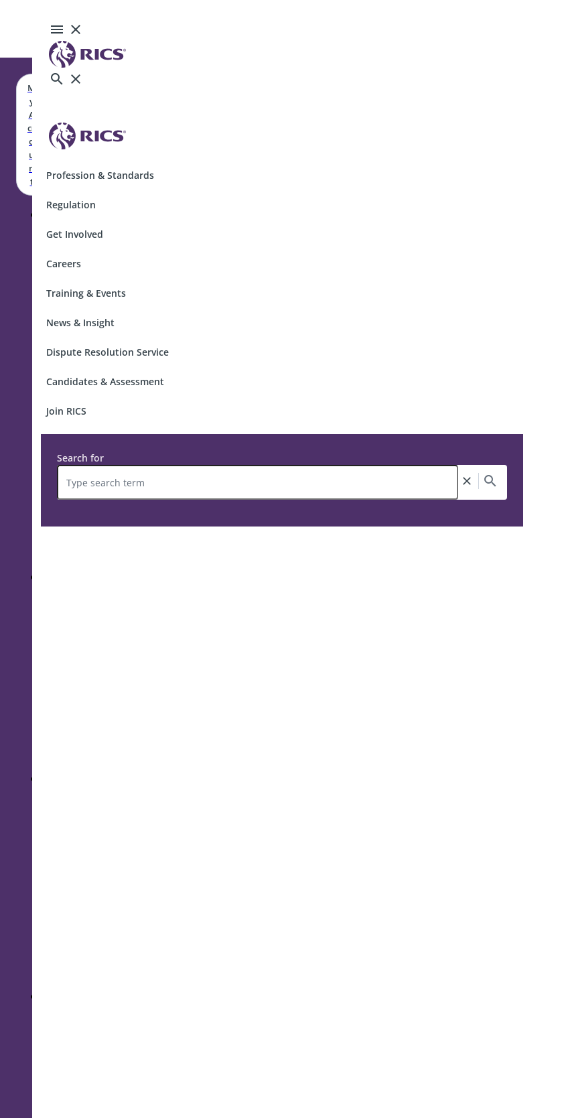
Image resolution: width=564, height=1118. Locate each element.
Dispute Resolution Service (107, 352)
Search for (80, 457)
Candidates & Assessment (105, 381)
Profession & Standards (100, 175)
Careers (63, 263)
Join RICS (66, 411)
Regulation (71, 204)
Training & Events (86, 293)
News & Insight (80, 322)
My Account (31, 135)
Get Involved (74, 234)
